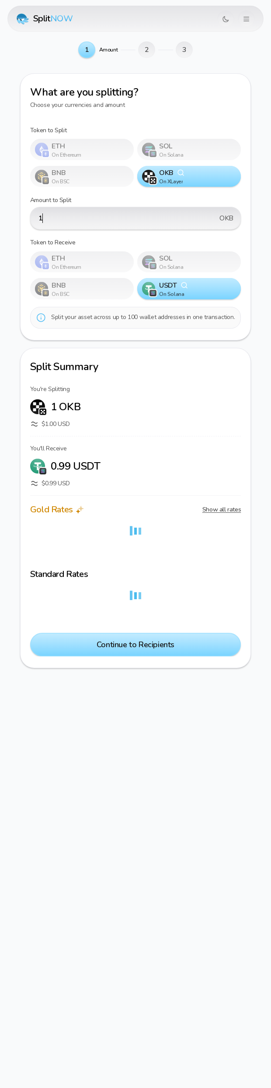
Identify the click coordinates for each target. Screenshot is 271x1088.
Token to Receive (53, 242)
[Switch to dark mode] (225, 18)
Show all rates (221, 509)
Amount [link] (108, 49)
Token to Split (48, 130)
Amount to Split (50, 200)
